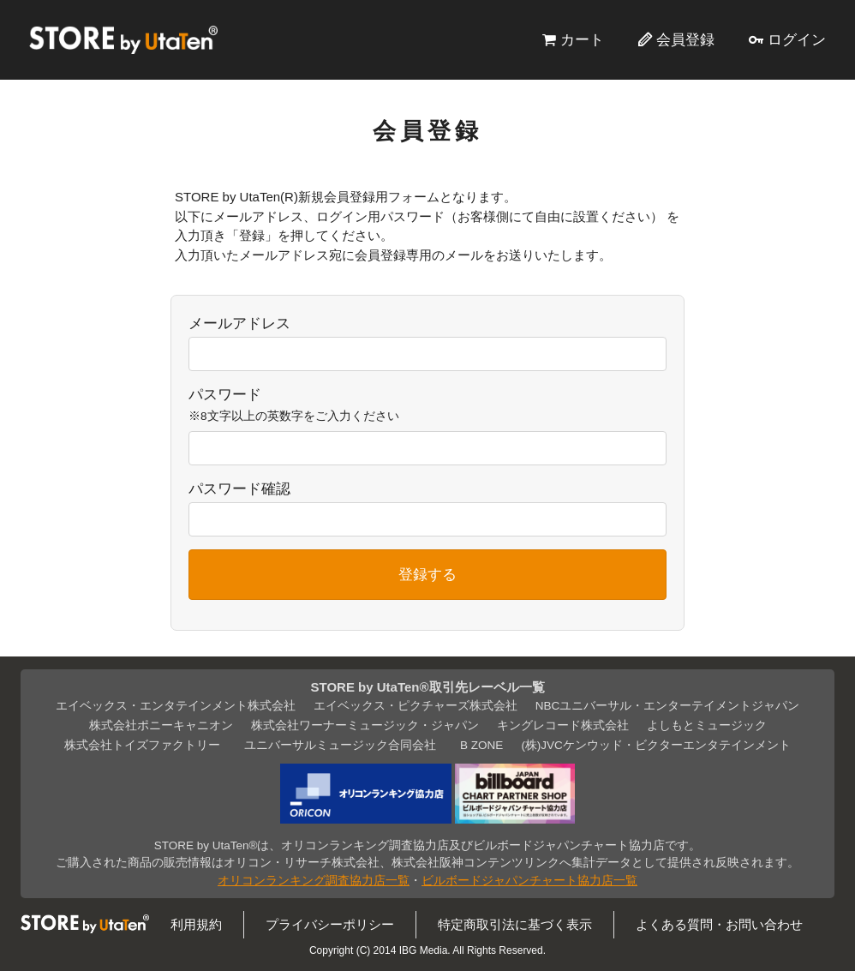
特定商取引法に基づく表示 (515, 924)
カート (582, 39)
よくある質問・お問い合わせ (719, 924)
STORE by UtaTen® (123, 39)
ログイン (797, 39)
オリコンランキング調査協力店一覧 (314, 880)
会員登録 (685, 39)
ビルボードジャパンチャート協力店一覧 (529, 880)
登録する (427, 574)
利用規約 (196, 924)
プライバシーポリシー (330, 924)
